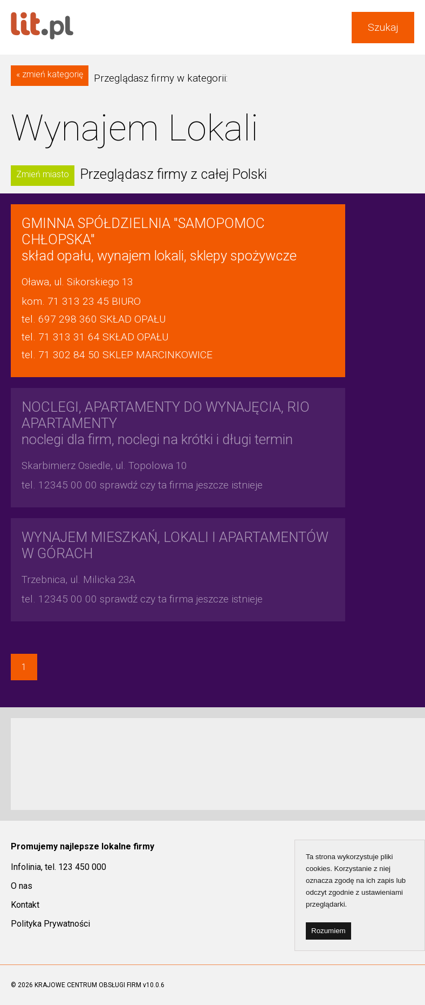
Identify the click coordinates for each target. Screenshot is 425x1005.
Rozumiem (328, 931)
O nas (21, 886)
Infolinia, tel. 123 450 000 (58, 867)
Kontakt (25, 905)
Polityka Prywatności (50, 924)
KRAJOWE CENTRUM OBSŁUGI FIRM (88, 985)
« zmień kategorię (49, 74)
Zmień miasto (42, 174)
